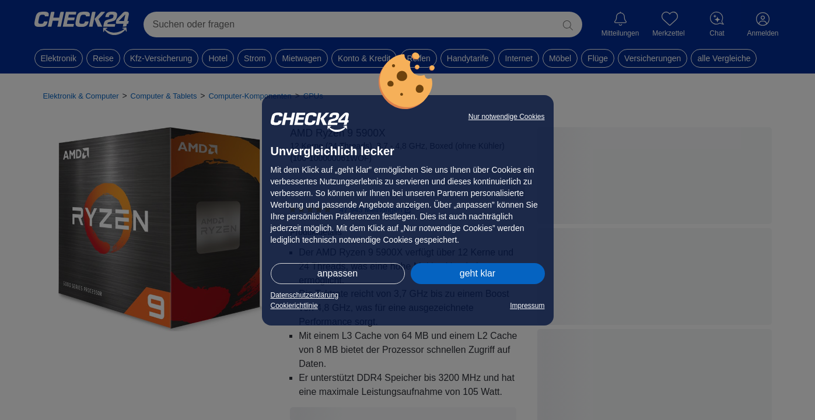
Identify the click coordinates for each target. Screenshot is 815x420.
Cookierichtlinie (294, 306)
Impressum (527, 306)
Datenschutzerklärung (305, 295)
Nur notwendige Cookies (506, 117)
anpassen (337, 273)
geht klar (477, 273)
